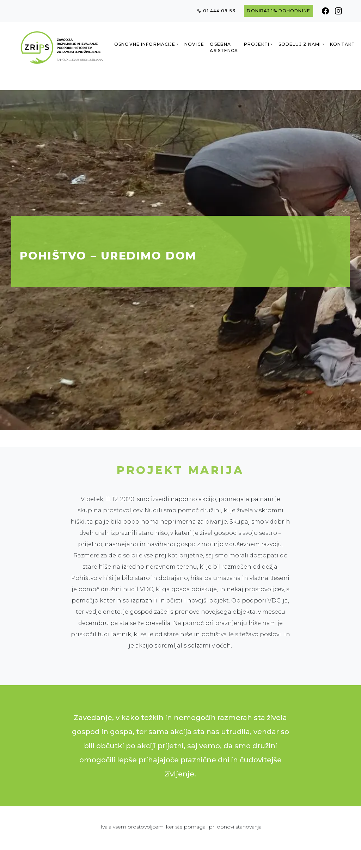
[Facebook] (325, 11)
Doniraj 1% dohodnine (278, 10)
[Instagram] (338, 11)
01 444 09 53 (216, 11)
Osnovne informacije (144, 44)
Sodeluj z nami (300, 44)
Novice (194, 44)
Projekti (256, 44)
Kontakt (342, 44)
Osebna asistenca (224, 47)
